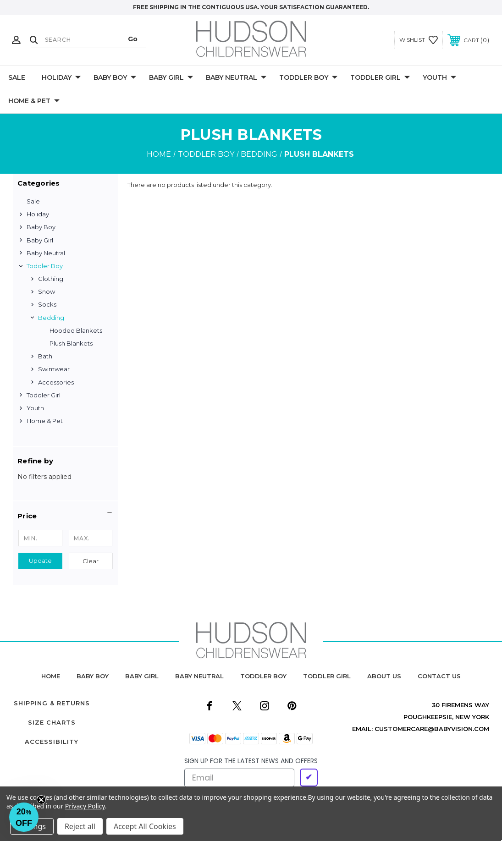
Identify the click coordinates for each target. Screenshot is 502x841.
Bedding (51, 317)
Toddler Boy (308, 77)
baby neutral (199, 676)
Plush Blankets (71, 343)
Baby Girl (171, 77)
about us (384, 676)
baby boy (93, 676)
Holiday (61, 77)
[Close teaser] (41, 799)
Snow (46, 291)
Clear (91, 561)
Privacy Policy (85, 806)
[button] (65, 516)
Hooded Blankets (76, 330)
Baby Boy (115, 77)
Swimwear (54, 369)
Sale (16, 77)
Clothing (50, 278)
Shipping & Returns (52, 703)
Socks (47, 304)
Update (40, 560)
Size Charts (52, 722)
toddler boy (263, 676)
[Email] (239, 778)
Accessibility (51, 741)
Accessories (56, 382)
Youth (439, 77)
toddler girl (327, 676)
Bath (45, 356)
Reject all (80, 826)
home (50, 676)
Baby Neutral (236, 77)
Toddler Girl (380, 77)
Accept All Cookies (145, 826)
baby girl (142, 676)
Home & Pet (34, 101)
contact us (439, 676)
